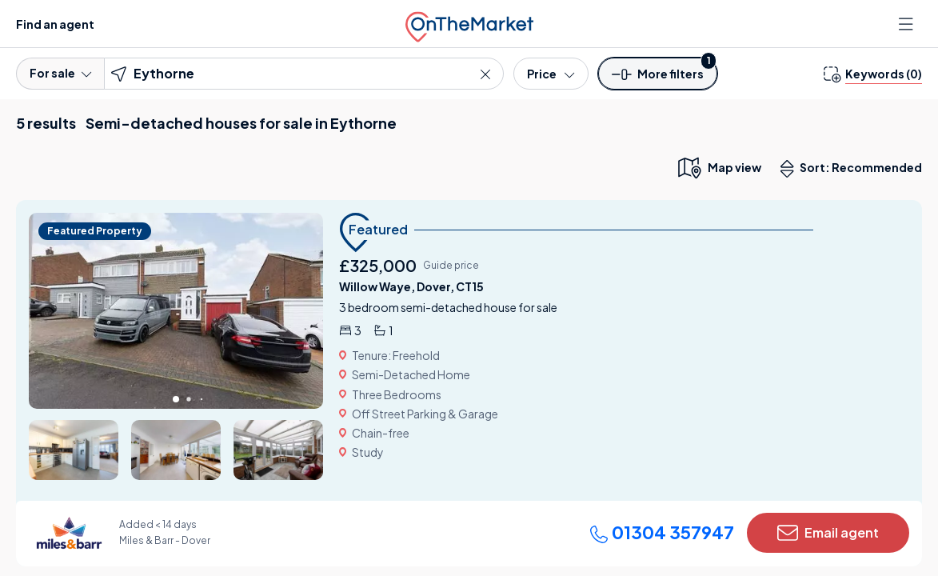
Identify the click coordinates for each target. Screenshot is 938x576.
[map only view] (718, 167)
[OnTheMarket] (469, 23)
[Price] (550, 74)
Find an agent (55, 24)
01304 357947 (661, 532)
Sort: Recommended (855, 169)
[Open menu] (907, 24)
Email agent (828, 532)
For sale (60, 73)
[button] (658, 78)
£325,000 (378, 265)
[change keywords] (873, 73)
